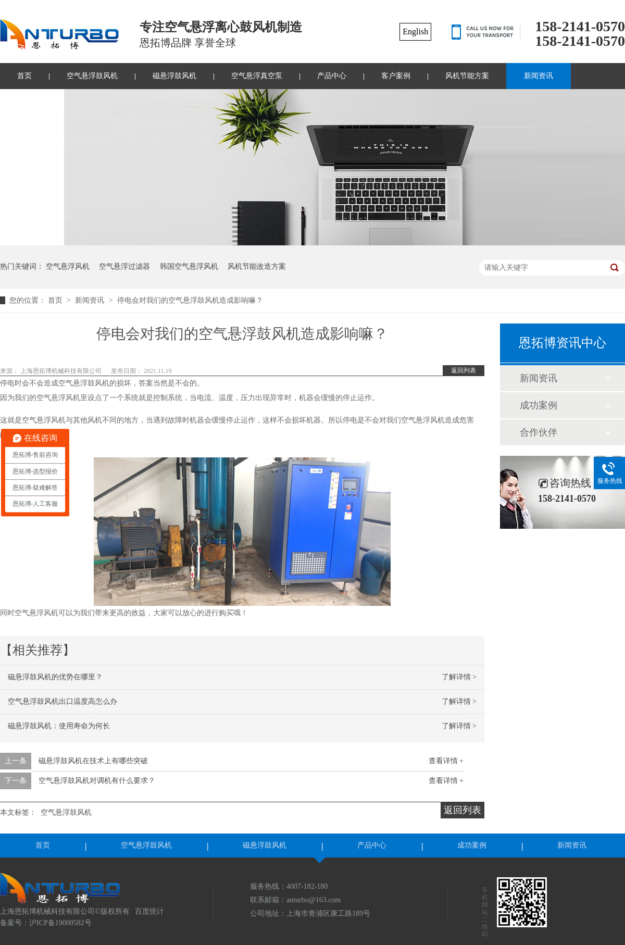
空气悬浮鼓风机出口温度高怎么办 (62, 701)
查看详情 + (446, 761)
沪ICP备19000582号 (60, 923)
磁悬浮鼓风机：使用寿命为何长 (59, 726)
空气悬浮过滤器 (124, 266)
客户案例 (395, 76)
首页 (56, 300)
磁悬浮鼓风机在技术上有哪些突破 (93, 761)
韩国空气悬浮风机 (189, 266)
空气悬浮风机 (68, 266)
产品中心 (331, 76)
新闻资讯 (538, 76)
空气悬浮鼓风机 (92, 76)
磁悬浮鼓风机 (174, 76)
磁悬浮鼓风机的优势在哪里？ (55, 677)
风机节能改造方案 (257, 266)
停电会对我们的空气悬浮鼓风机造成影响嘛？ (190, 300)
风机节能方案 (467, 76)
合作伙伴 (538, 432)
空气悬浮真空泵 (256, 76)
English (415, 31)
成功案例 (538, 405)
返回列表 (463, 370)
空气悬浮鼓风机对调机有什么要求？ (97, 781)
